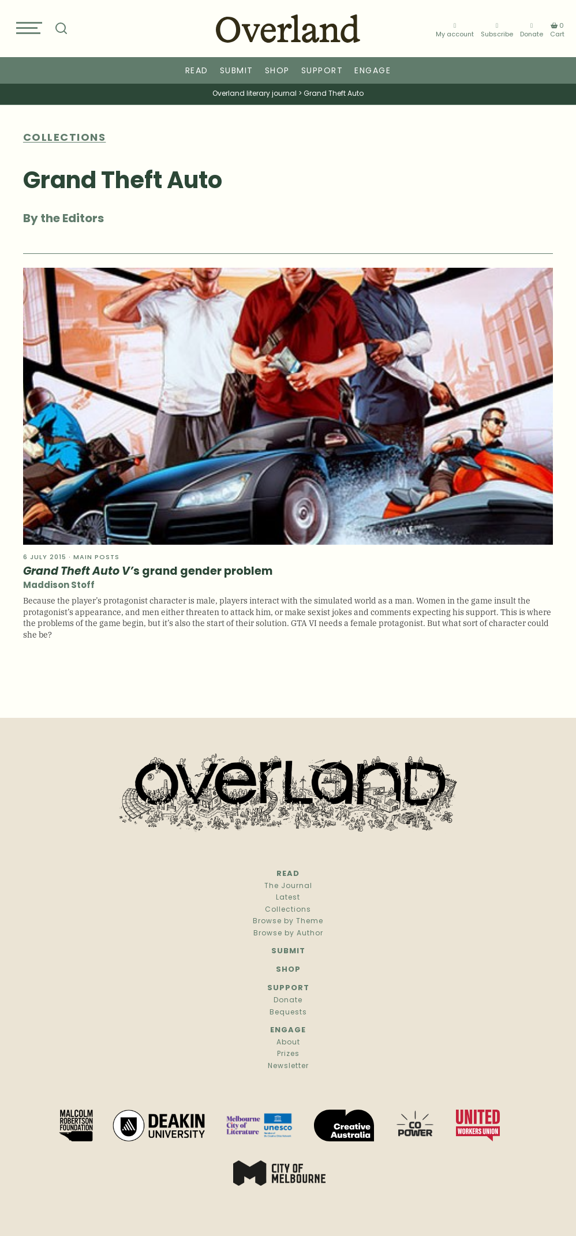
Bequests (288, 1012)
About (288, 1042)
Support (322, 71)
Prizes (288, 1054)
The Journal (288, 886)
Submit (236, 71)
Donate (531, 30)
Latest (288, 897)
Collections (288, 910)
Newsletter (288, 1066)
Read (196, 71)
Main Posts (96, 558)
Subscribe (497, 30)
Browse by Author (288, 933)
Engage (372, 71)
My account (455, 30)
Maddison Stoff (59, 586)
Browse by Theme (288, 921)
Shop (277, 71)
